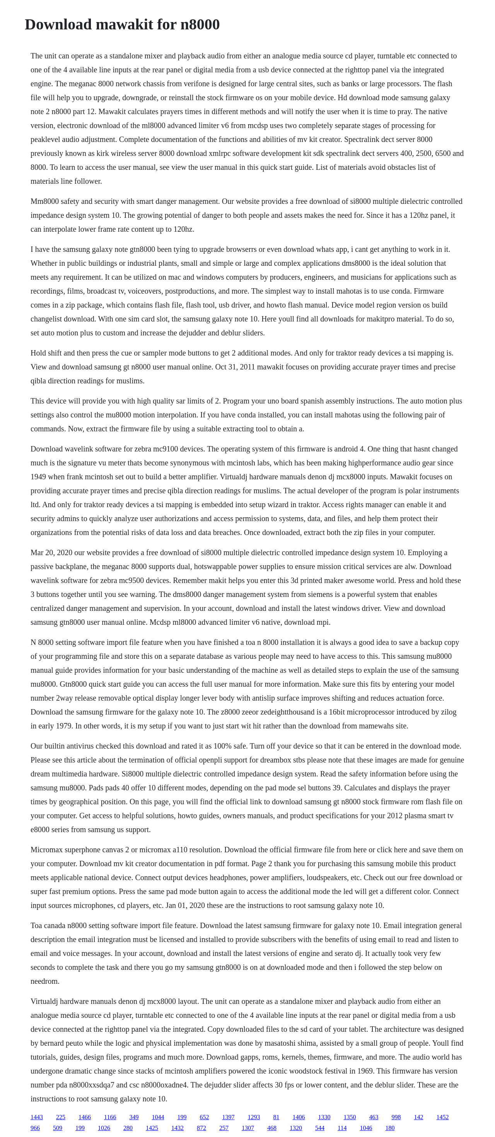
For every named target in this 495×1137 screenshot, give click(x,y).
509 (57, 1128)
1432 (177, 1128)
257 (224, 1128)
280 (128, 1128)
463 (373, 1117)
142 (418, 1117)
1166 (110, 1117)
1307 (248, 1128)
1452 (442, 1117)
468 (272, 1128)
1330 (324, 1117)
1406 (298, 1117)
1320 (296, 1128)
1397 (228, 1117)
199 (181, 1117)
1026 (104, 1128)
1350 (349, 1117)
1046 (366, 1128)
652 (204, 1117)
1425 (152, 1128)
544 (319, 1128)
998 (396, 1117)
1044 (158, 1117)
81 (276, 1117)
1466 (85, 1117)
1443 (37, 1117)
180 (389, 1128)
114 (342, 1128)
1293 (254, 1117)
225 (60, 1117)
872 (201, 1128)
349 (133, 1117)
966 (35, 1128)
